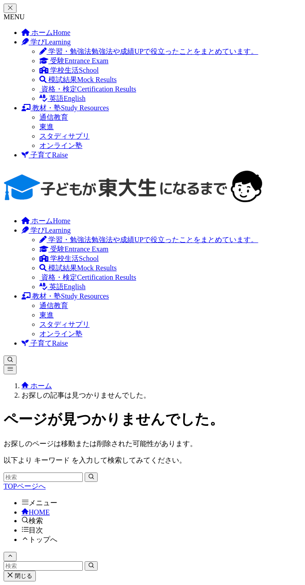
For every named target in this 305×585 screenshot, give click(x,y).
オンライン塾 (60, 145)
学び (46, 42)
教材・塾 (65, 108)
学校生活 (69, 70)
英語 (62, 98)
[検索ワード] (43, 477)
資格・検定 (87, 89)
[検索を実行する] (91, 477)
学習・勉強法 (148, 51)
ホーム (45, 32)
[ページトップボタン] (10, 556)
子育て (44, 155)
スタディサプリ (64, 136)
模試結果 (77, 79)
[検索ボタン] (10, 360)
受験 (73, 61)
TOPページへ (25, 486)
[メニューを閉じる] (10, 8)
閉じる (19, 575)
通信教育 (53, 117)
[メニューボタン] (10, 369)
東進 (46, 126)
